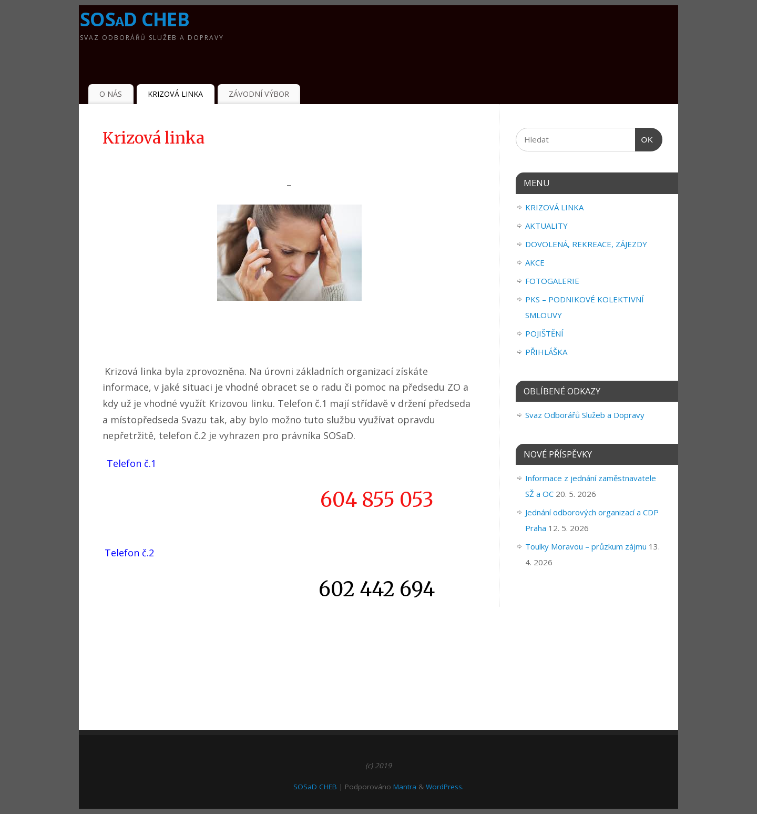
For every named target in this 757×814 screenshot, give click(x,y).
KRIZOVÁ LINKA (175, 94)
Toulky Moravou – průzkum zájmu (586, 546)
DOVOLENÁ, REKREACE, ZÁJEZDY (586, 244)
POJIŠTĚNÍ (544, 333)
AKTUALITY (546, 225)
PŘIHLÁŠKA (546, 352)
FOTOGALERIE (552, 281)
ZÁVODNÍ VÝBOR (259, 94)
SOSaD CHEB (134, 19)
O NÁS (110, 94)
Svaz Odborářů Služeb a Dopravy (585, 415)
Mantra (404, 786)
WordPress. (445, 786)
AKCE (535, 262)
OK (644, 140)
